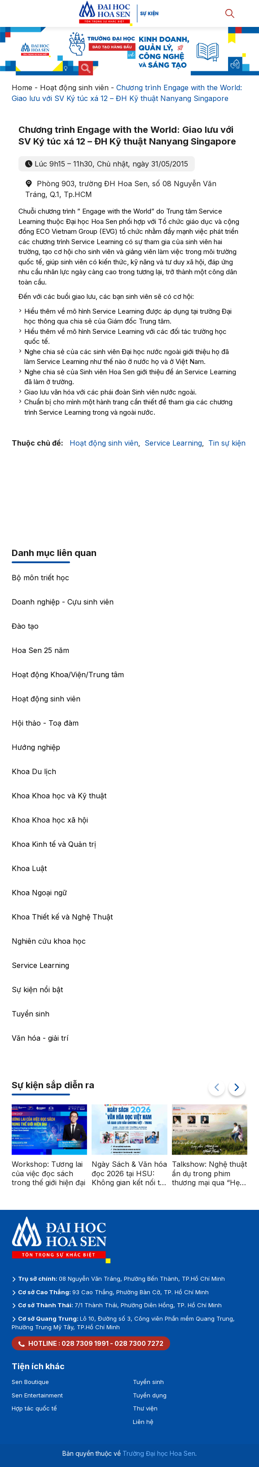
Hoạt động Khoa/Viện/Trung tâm (68, 674)
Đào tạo (25, 626)
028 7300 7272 (138, 1343)
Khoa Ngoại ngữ (39, 892)
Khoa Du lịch (34, 771)
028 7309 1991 (85, 1343)
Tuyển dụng (150, 1395)
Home (22, 87)
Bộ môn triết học (40, 577)
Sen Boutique (30, 1381)
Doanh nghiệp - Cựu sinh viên (63, 601)
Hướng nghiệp (36, 747)
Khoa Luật (29, 868)
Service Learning (173, 442)
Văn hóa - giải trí (40, 1037)
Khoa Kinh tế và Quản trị (54, 844)
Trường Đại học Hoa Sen (159, 1453)
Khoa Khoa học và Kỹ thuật (59, 795)
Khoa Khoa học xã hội (50, 819)
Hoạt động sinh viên (74, 87)
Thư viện (145, 1408)
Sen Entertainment (37, 1395)
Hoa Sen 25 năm (40, 650)
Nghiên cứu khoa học (49, 941)
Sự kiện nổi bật (37, 989)
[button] (236, 1087)
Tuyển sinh (30, 1013)
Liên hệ (143, 1421)
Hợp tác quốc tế (34, 1408)
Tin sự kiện (227, 442)
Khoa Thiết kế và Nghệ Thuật (62, 916)
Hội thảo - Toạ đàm (45, 722)
